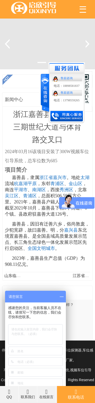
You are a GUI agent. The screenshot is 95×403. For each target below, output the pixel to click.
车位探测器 (73, 350)
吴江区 (11, 195)
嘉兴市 (60, 177)
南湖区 (39, 189)
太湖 (84, 177)
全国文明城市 (41, 248)
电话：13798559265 (67, 100)
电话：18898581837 (67, 86)
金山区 (75, 183)
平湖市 (21, 189)
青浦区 (57, 183)
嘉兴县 (71, 230)
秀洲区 (66, 189)
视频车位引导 (80, 370)
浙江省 (46, 177)
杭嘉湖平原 (25, 183)
